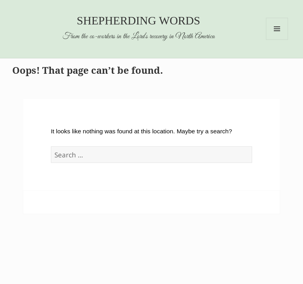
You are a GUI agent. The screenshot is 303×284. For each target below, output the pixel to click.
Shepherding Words (138, 20)
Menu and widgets (277, 39)
